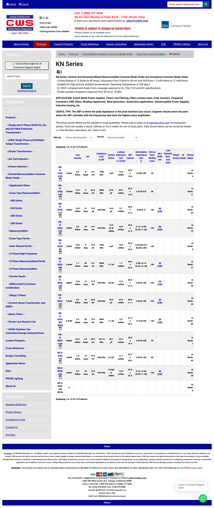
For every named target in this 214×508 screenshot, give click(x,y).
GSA (163, 44)
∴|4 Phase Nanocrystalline (21, 268)
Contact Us (12, 427)
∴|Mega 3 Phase (16, 295)
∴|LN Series (14, 208)
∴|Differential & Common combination (21, 286)
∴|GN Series (14, 223)
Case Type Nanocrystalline (150, 54)
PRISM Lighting (181, 44)
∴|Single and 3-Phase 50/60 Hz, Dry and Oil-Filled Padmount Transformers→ (26, 129)
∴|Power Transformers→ (20, 151)
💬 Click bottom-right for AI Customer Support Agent (27, 65)
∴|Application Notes (18, 185)
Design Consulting (116, 44)
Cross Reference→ (16, 348)
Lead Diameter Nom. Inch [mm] (168, 156)
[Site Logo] (20, 22)
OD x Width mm (160, 156)
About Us (203, 44)
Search (26, 85)
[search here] (27, 76)
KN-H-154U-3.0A (60, 191)
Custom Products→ (16, 340)
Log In (24, 4)
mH (87, 156)
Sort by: (100, 137)
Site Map (10, 434)
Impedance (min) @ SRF (101, 156)
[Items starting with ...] (79, 138)
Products (41, 44)
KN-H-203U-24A (60, 228)
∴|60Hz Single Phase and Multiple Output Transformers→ (25, 142)
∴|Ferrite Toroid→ (17, 276)
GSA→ (9, 371)
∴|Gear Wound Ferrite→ (20, 246)
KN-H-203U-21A (60, 209)
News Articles (21, 44)
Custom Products (63, 44)
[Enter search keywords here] (185, 4)
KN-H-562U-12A (60, 301)
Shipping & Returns (16, 404)
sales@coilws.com (159, 122)
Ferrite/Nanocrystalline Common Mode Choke (107, 54)
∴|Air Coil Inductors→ (18, 159)
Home (11, 4)
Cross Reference (90, 44)
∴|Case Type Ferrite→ (19, 238)
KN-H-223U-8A (60, 246)
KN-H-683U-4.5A (60, 340)
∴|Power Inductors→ (18, 166)
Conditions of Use (15, 419)
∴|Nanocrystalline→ (18, 230)
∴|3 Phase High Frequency (21, 253)
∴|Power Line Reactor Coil (21, 321)
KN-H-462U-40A (60, 264)
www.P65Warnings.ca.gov (190, 468)
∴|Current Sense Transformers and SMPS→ (25, 304)
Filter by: (58, 137)
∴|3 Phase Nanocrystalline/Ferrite (25, 261)
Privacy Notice (13, 412)
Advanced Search (26, 90)
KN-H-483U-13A (60, 282)
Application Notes (144, 44)
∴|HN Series (14, 215)
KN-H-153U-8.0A (60, 173)
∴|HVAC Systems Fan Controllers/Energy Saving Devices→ (26, 331)
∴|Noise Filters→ (16, 314)
